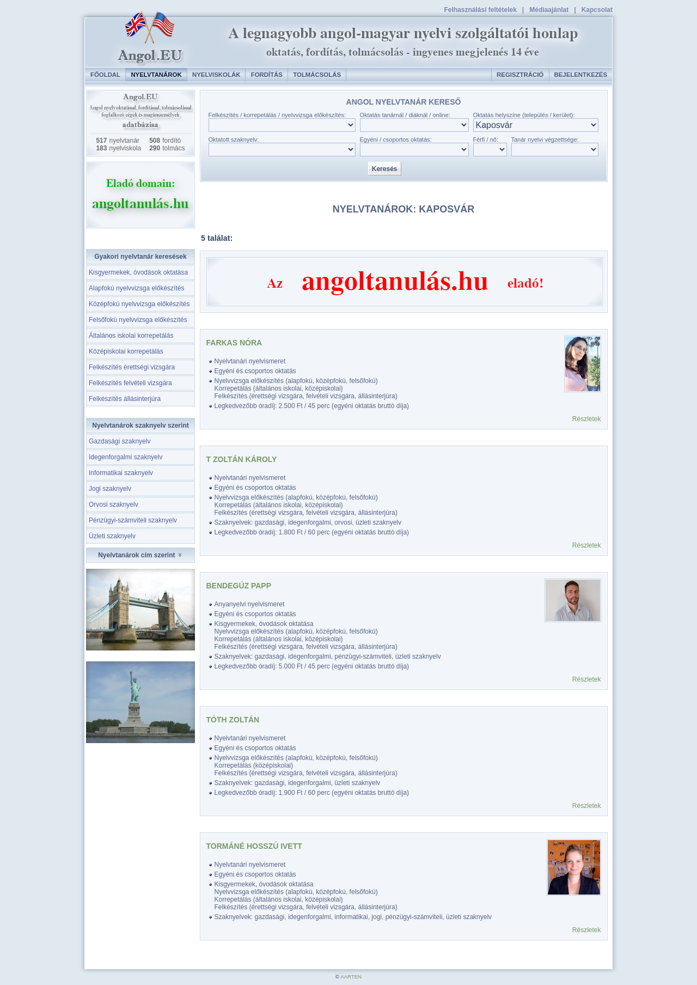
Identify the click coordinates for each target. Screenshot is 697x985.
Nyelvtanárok (156, 74)
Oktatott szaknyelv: (234, 139)
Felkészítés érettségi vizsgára (132, 367)
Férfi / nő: (485, 139)
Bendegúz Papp (239, 585)
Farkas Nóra (234, 342)
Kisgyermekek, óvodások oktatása (138, 272)
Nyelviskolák (216, 74)
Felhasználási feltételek (480, 10)
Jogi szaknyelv (110, 488)
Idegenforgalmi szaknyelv (125, 457)
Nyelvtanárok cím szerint (140, 555)
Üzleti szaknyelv (112, 536)
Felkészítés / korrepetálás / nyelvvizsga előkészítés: (277, 115)
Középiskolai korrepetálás (126, 351)
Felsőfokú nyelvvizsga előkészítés (138, 320)
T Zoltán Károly (241, 459)
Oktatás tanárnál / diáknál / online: (405, 115)
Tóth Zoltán (233, 719)
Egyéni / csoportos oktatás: (396, 139)
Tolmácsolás (317, 74)
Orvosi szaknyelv (113, 504)
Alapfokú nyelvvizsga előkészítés (136, 288)
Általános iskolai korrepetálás (131, 335)
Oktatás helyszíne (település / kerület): (524, 115)
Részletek (586, 419)
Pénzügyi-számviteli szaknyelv (133, 520)
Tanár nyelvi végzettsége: (545, 139)
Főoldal (105, 74)
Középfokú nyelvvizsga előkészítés (139, 304)
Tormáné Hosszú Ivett (254, 846)
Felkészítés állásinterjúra (125, 399)
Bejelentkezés (580, 74)
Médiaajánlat (548, 10)
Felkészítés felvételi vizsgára (130, 383)
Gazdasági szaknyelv (119, 441)
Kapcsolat (597, 10)
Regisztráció (520, 74)
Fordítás (267, 74)
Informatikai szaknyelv (121, 473)
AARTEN (351, 977)
